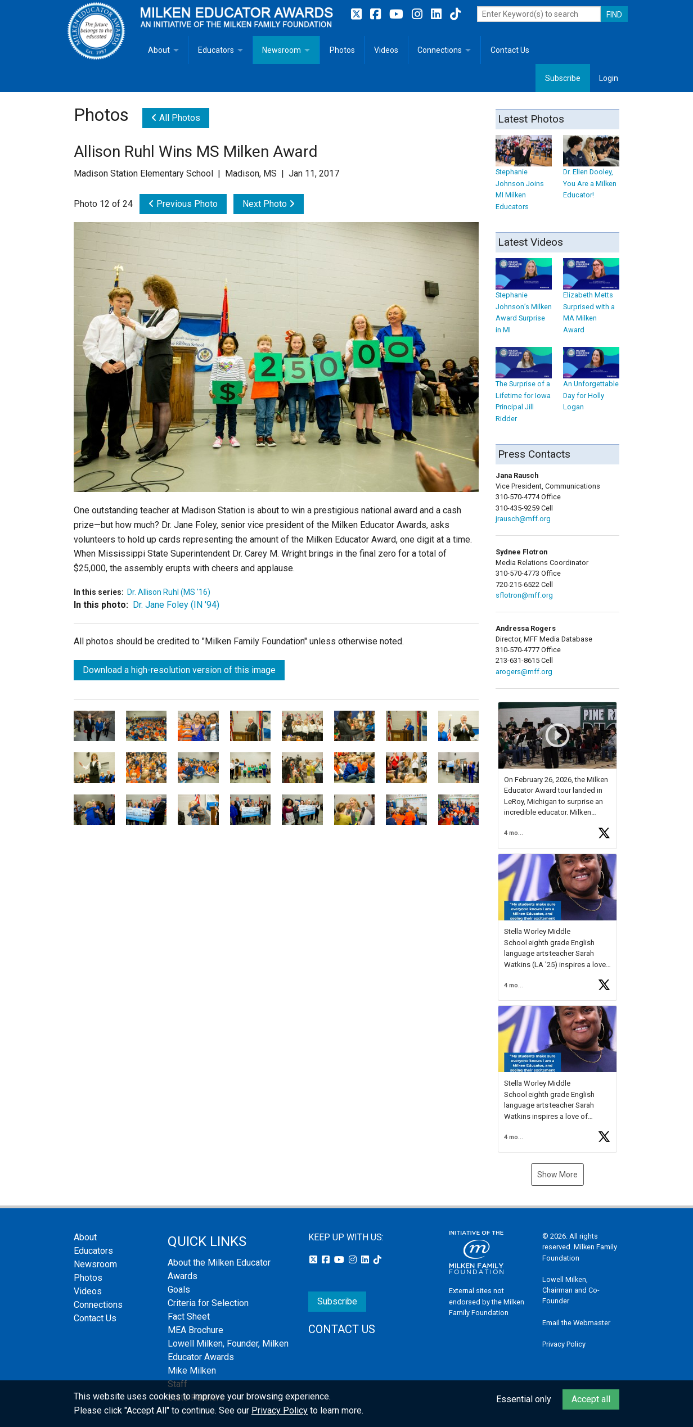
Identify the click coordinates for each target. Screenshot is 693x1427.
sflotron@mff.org (524, 595)
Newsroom (281, 50)
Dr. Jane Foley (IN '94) (176, 604)
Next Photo (268, 203)
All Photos (175, 117)
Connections (439, 50)
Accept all (591, 1399)
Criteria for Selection (208, 1303)
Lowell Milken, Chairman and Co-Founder (571, 1290)
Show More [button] (557, 1174)
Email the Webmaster (576, 1322)
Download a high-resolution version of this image (179, 670)
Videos (386, 50)
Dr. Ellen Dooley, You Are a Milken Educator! (591, 172)
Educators (216, 50)
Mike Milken (192, 1370)
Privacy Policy (564, 1344)
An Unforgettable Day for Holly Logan (591, 385)
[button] (557, 775)
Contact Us (509, 50)
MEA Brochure (195, 1330)
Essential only (523, 1399)
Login (608, 78)
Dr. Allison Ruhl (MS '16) (168, 592)
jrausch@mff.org (523, 518)
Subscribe (562, 78)
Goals (179, 1289)
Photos (342, 50)
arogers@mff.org (524, 671)
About (159, 50)
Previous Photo (183, 203)
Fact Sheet (189, 1316)
